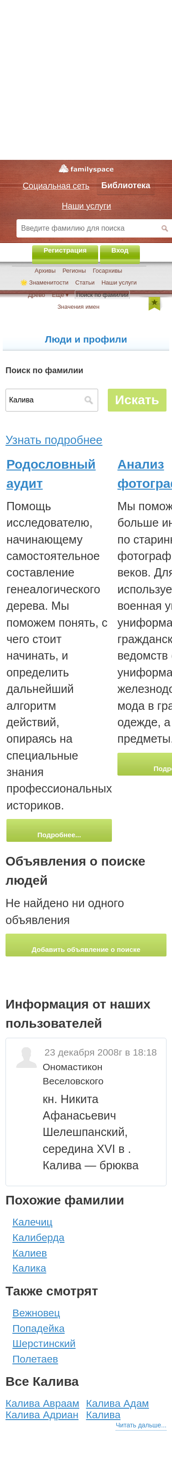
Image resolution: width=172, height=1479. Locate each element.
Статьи (84, 282)
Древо (36, 294)
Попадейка (38, 1328)
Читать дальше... (141, 1425)
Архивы (45, 270)
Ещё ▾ (60, 294)
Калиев (29, 1253)
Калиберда (38, 1237)
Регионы (74, 270)
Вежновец (36, 1313)
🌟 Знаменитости (44, 282)
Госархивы (107, 270)
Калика (29, 1268)
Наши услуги (119, 282)
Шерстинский (44, 1343)
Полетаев (35, 1359)
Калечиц (32, 1222)
